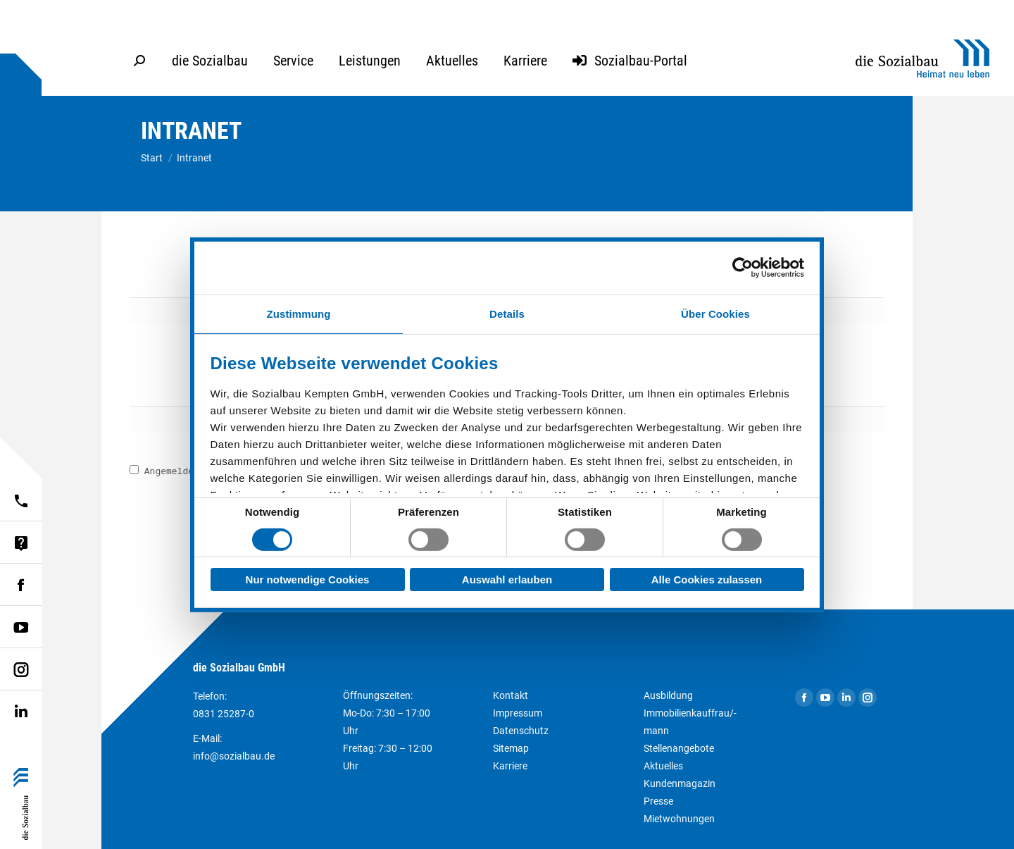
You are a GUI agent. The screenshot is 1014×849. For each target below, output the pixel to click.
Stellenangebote (679, 748)
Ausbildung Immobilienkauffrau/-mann (690, 713)
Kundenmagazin (679, 783)
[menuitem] (210, 60)
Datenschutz (521, 730)
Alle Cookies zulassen (707, 579)
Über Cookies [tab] (715, 313)
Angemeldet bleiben (186, 471)
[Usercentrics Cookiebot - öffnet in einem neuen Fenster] (742, 267)
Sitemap (511, 748)
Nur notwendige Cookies (308, 579)
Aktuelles (663, 765)
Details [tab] (507, 313)
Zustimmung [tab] (299, 313)
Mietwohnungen (679, 818)
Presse (658, 801)
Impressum (517, 713)
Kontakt (510, 695)
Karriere (510, 765)
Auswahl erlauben (507, 579)
